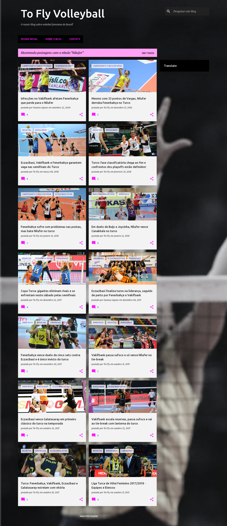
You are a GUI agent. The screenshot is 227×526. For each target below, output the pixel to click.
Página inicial (29, 39)
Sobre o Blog (53, 39)
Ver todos (148, 53)
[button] (81, 114)
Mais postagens (89, 516)
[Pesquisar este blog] (190, 11)
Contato (74, 39)
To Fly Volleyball (63, 13)
